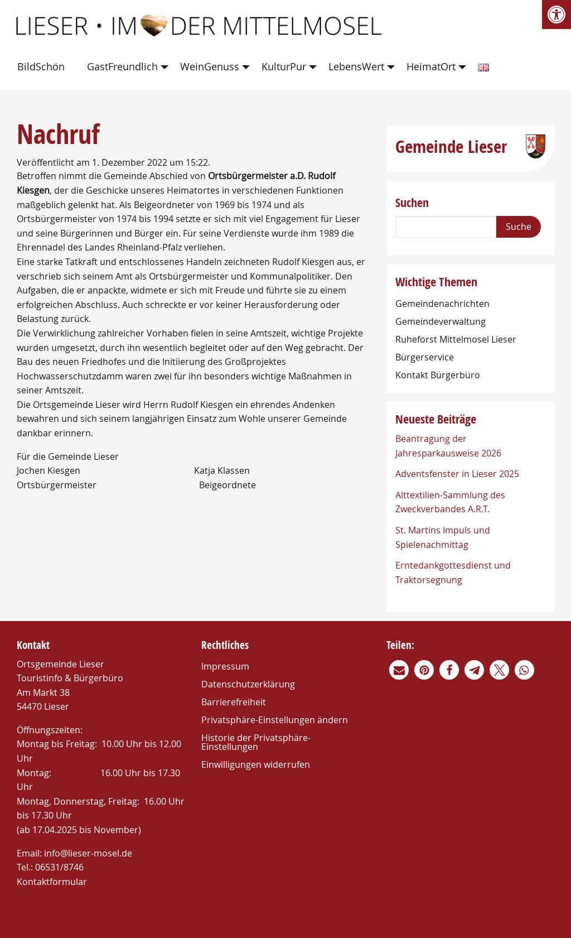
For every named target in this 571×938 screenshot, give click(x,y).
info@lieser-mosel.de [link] (88, 853)
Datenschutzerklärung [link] (248, 684)
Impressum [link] (225, 666)
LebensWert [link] (356, 66)
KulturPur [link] (284, 66)
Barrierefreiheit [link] (233, 702)
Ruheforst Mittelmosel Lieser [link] (455, 339)
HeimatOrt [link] (431, 66)
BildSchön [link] (41, 66)
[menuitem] (43, 67)
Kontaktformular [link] (52, 882)
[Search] (445, 227)
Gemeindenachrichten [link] (442, 303)
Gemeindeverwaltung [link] (440, 321)
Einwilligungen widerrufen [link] (255, 764)
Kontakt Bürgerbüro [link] (437, 375)
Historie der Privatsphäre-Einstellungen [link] (256, 742)
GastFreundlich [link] (122, 66)
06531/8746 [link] (59, 867)
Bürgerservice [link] (424, 357)
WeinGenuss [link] (209, 66)
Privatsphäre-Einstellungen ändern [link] (274, 720)
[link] (556, 14)
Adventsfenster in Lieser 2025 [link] (457, 474)
